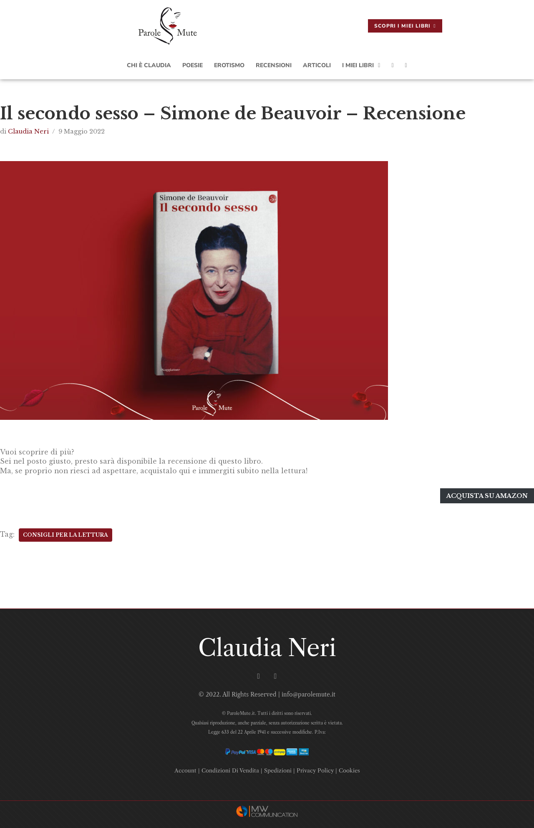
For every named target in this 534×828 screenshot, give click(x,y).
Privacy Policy (315, 768)
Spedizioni (278, 768)
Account (185, 768)
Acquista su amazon (487, 494)
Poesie (192, 65)
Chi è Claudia (149, 65)
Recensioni (274, 65)
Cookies (349, 768)
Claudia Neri (28, 131)
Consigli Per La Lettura (65, 533)
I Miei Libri (361, 65)
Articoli (317, 65)
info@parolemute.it (308, 693)
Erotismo (229, 65)
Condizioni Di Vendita (230, 768)
